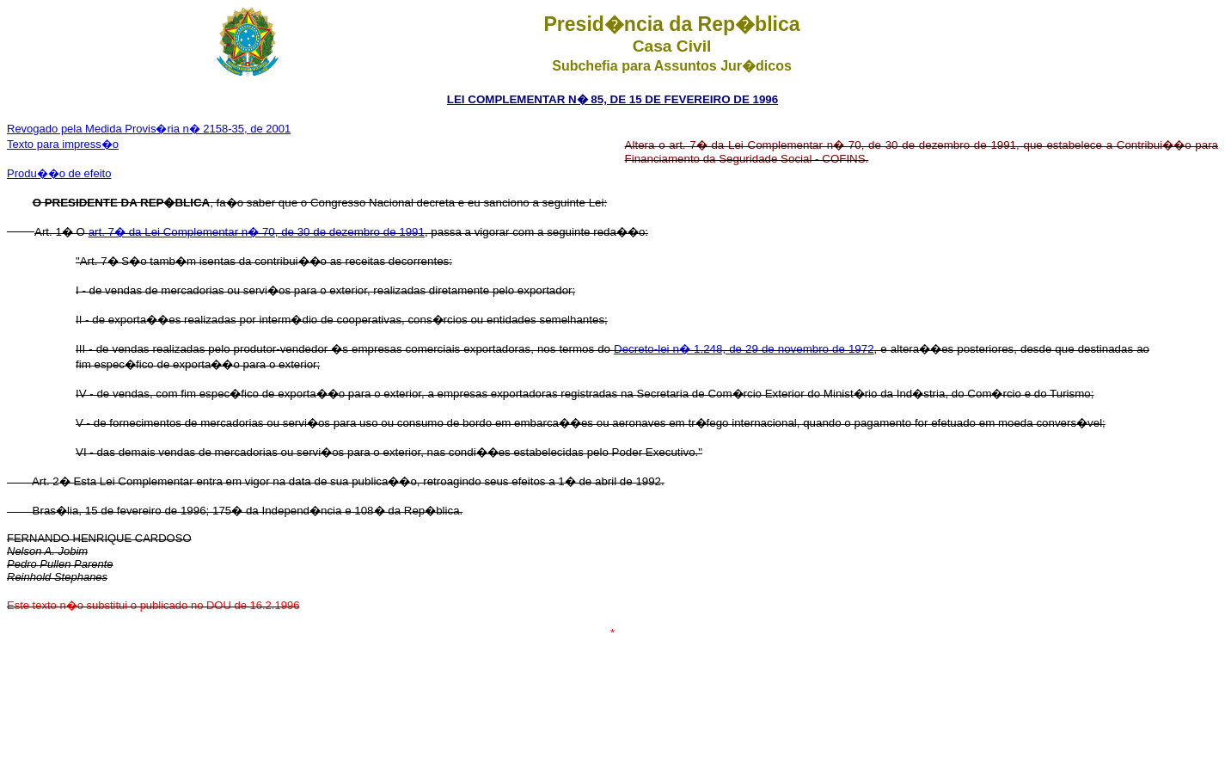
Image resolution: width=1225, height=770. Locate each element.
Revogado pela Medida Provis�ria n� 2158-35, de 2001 (149, 128)
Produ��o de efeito (59, 173)
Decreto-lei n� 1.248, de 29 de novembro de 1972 (744, 348)
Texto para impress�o (63, 144)
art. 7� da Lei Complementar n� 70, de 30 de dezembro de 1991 (257, 231)
